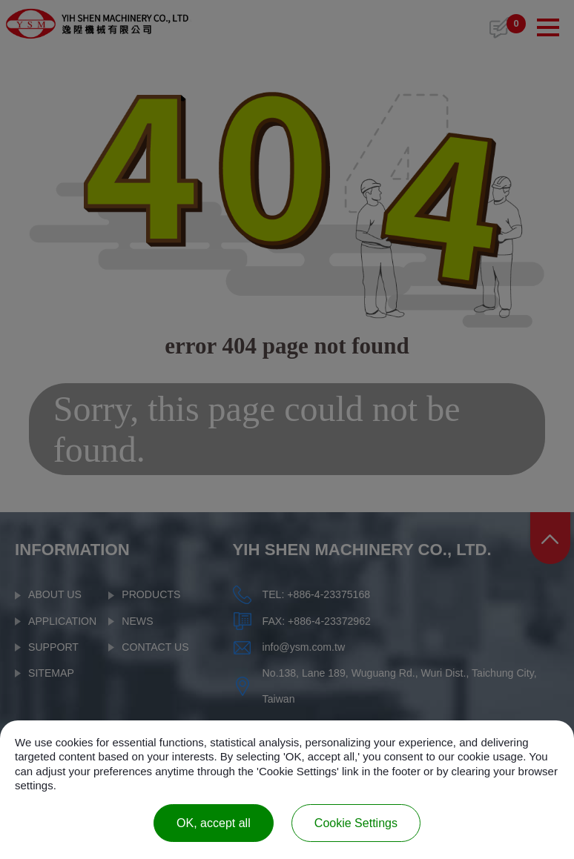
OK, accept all (214, 823)
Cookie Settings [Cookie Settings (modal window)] (355, 823)
